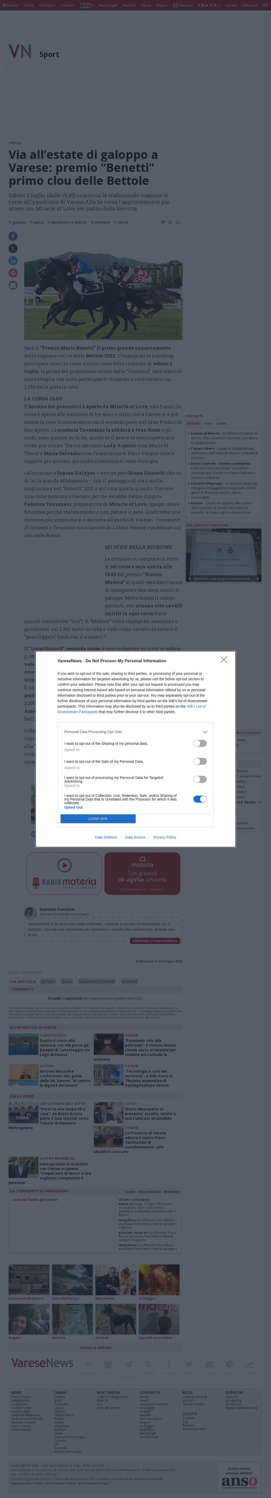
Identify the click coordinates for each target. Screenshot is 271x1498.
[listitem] (135, 732)
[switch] (200, 743)
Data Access (135, 837)
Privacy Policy (164, 837)
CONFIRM (98, 819)
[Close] (225, 661)
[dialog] (136, 749)
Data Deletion (106, 837)
